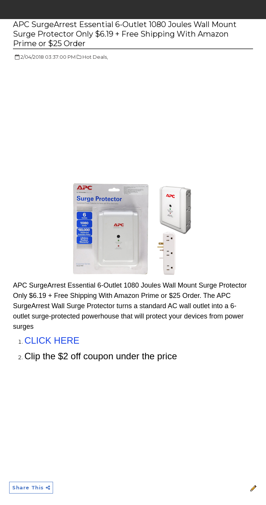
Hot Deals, (95, 57)
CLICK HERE (51, 340)
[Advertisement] (77, 122)
